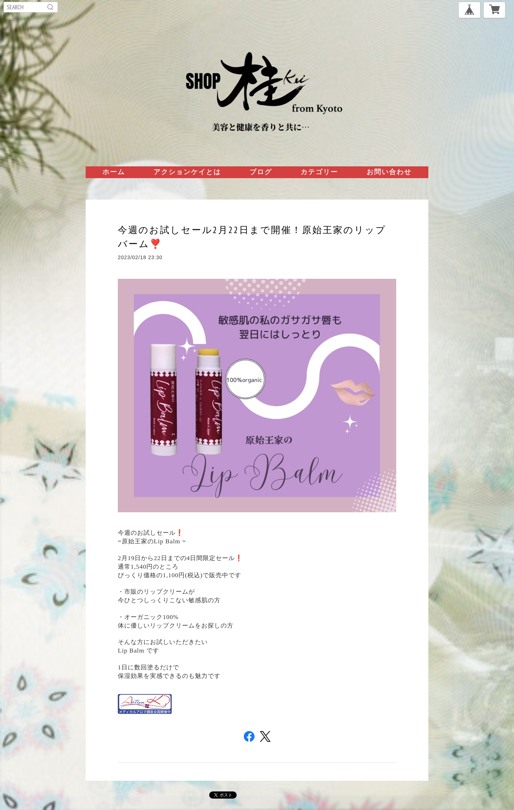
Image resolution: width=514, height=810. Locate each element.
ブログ (261, 171)
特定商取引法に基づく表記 (170, 795)
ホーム (113, 171)
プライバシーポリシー (109, 795)
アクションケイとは (187, 171)
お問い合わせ (389, 171)
